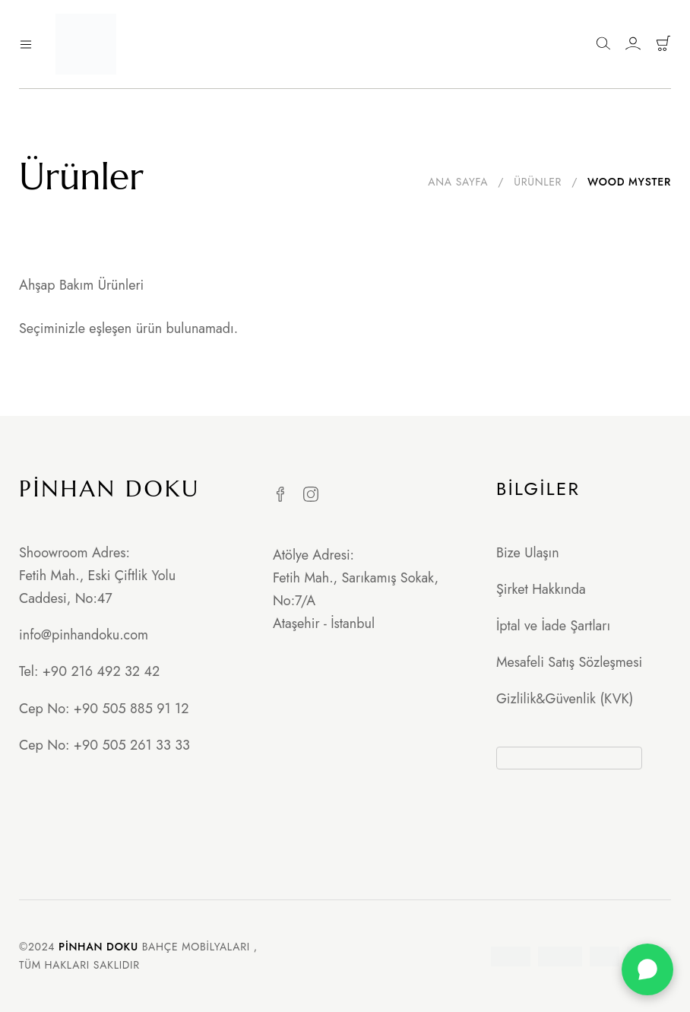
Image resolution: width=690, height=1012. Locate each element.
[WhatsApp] (647, 969)
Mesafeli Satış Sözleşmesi (569, 662)
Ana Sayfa (458, 181)
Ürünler (538, 181)
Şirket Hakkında (541, 589)
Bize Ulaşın (527, 553)
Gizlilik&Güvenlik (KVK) (564, 699)
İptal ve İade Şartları (553, 626)
